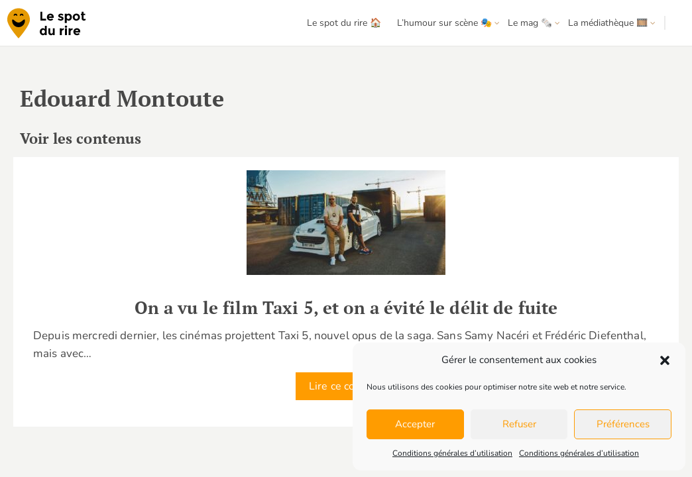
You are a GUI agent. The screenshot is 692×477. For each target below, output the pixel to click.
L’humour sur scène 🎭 (444, 23)
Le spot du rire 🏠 (344, 23)
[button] (664, 360)
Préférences (623, 424)
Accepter (415, 424)
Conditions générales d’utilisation (452, 453)
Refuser (519, 424)
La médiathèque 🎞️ (608, 23)
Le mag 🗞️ (530, 23)
